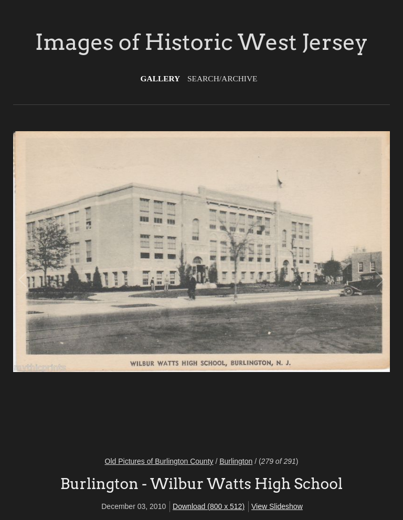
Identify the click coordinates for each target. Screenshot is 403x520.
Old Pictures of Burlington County (159, 461)
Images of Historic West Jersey (201, 42)
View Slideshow (277, 506)
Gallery (161, 78)
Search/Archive (222, 78)
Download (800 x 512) (209, 506)
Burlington (235, 461)
